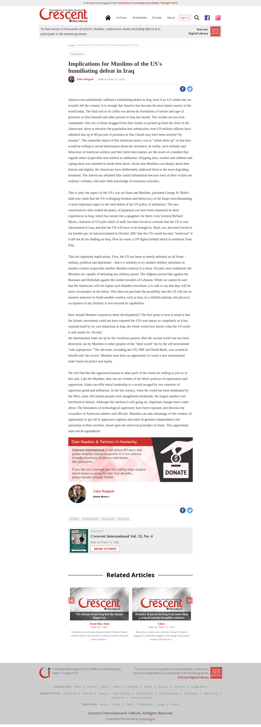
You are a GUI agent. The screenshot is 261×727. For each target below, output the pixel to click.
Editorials (88, 696)
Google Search (199, 689)
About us (163, 689)
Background (118, 700)
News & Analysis (121, 696)
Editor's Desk (211, 696)
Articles (104, 707)
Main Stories (70, 696)
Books (117, 707)
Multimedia (145, 707)
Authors (117, 689)
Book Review (191, 696)
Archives (91, 689)
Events (129, 707)
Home (77, 689)
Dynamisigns (147, 722)
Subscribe (133, 689)
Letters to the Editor (141, 700)
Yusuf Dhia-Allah (99, 626)
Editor (161, 626)
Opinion (103, 696)
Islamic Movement (168, 696)
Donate (148, 689)
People (161, 707)
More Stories (105, 551)
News (104, 689)
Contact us (179, 689)
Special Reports (144, 696)
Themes (175, 707)
